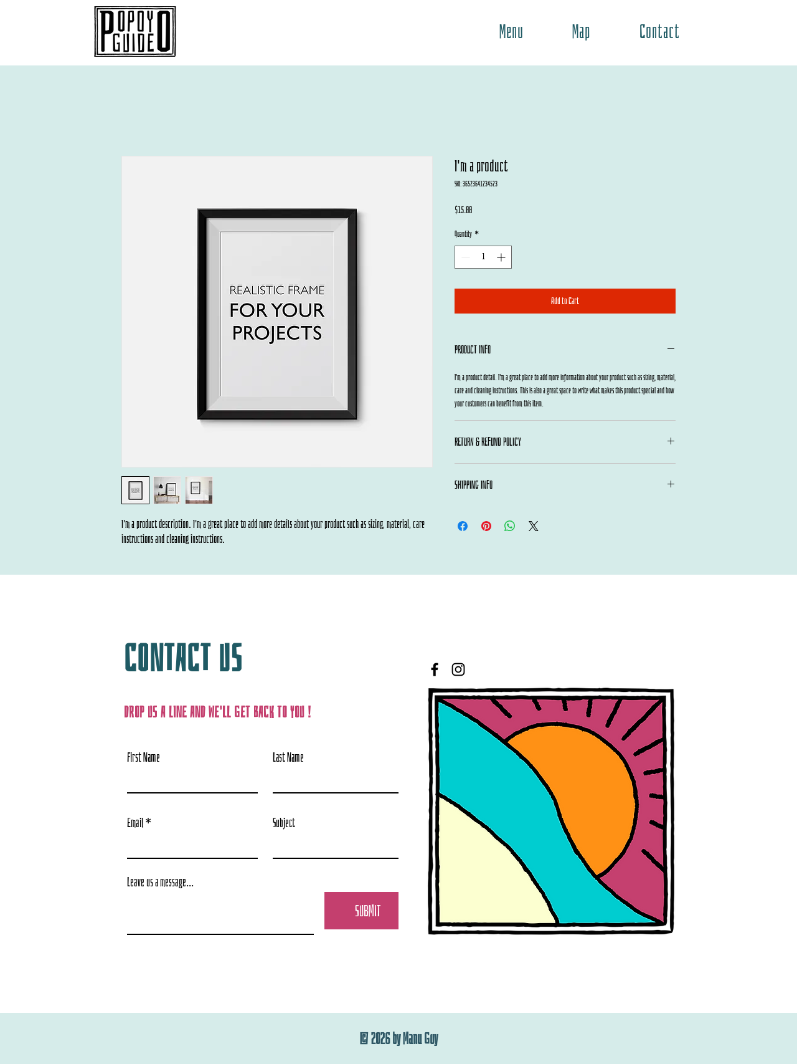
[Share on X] (533, 526)
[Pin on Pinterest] (486, 526)
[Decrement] (464, 257)
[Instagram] (458, 669)
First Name (143, 757)
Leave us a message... (160, 882)
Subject (284, 823)
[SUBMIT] (368, 910)
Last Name (288, 757)
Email (135, 823)
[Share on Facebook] (462, 526)
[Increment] (502, 257)
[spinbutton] (483, 257)
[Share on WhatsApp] (509, 526)
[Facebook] (434, 669)
